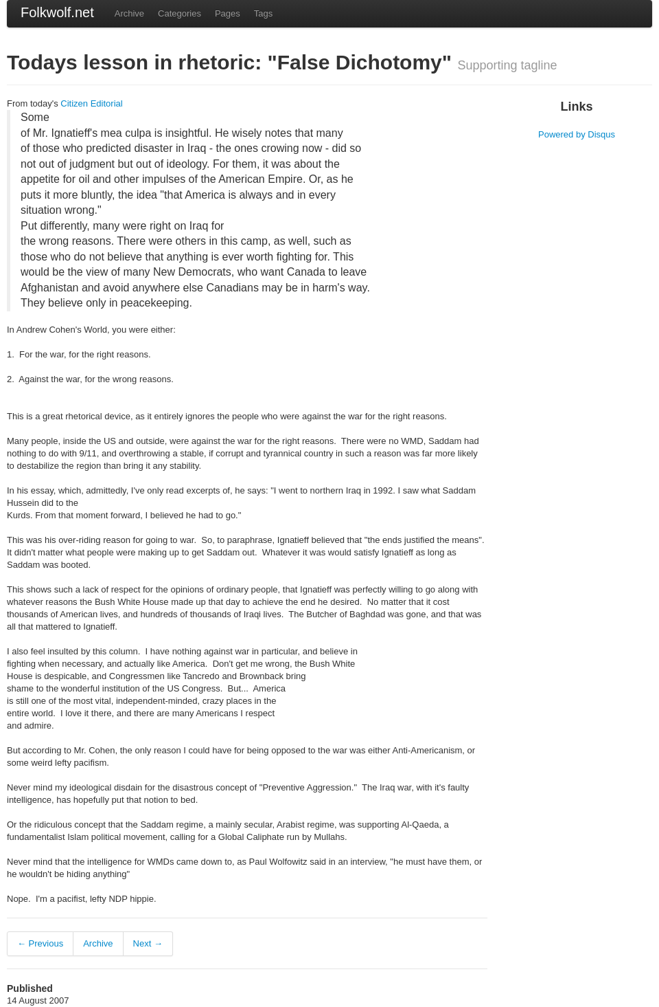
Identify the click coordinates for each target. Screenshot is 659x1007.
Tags (263, 13)
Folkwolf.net (57, 12)
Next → (148, 943)
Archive (129, 13)
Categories (179, 13)
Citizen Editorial (91, 103)
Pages (227, 13)
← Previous (40, 943)
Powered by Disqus (576, 134)
